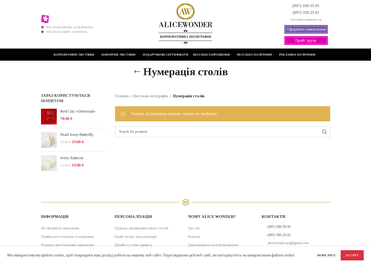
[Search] (222, 131)
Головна (122, 96)
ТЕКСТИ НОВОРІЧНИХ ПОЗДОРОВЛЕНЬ (67, 27)
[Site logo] (185, 24)
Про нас (194, 228)
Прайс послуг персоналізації (136, 237)
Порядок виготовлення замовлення (67, 245)
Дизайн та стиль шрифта (133, 245)
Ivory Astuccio (71, 158)
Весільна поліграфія (150, 96)
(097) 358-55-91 (279, 227)
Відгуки (194, 237)
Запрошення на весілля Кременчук (213, 245)
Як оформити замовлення (60, 228)
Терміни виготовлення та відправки (67, 237)
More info (326, 255)
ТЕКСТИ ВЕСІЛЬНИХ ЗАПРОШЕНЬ (64, 31)
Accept (352, 255)
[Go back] (137, 72)
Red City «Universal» (78, 111)
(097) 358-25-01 (279, 235)
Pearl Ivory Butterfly (76, 134)
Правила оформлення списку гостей (141, 228)
